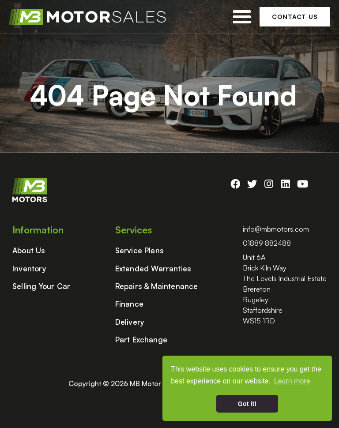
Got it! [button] (247, 403)
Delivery (130, 322)
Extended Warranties (153, 268)
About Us (28, 250)
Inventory (29, 268)
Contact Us (295, 16)
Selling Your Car (41, 286)
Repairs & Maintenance (156, 286)
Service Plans (139, 250)
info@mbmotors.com (276, 229)
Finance (129, 304)
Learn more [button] (292, 381)
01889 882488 (267, 243)
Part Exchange (141, 339)
